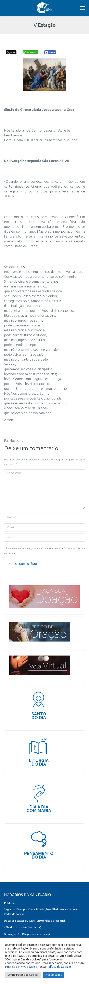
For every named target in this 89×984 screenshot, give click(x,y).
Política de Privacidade (20, 966)
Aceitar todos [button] (54, 974)
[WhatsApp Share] (30, 52)
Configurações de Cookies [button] (23, 974)
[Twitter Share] (11, 52)
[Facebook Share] (50, 52)
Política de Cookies (59, 966)
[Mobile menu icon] (82, 7)
